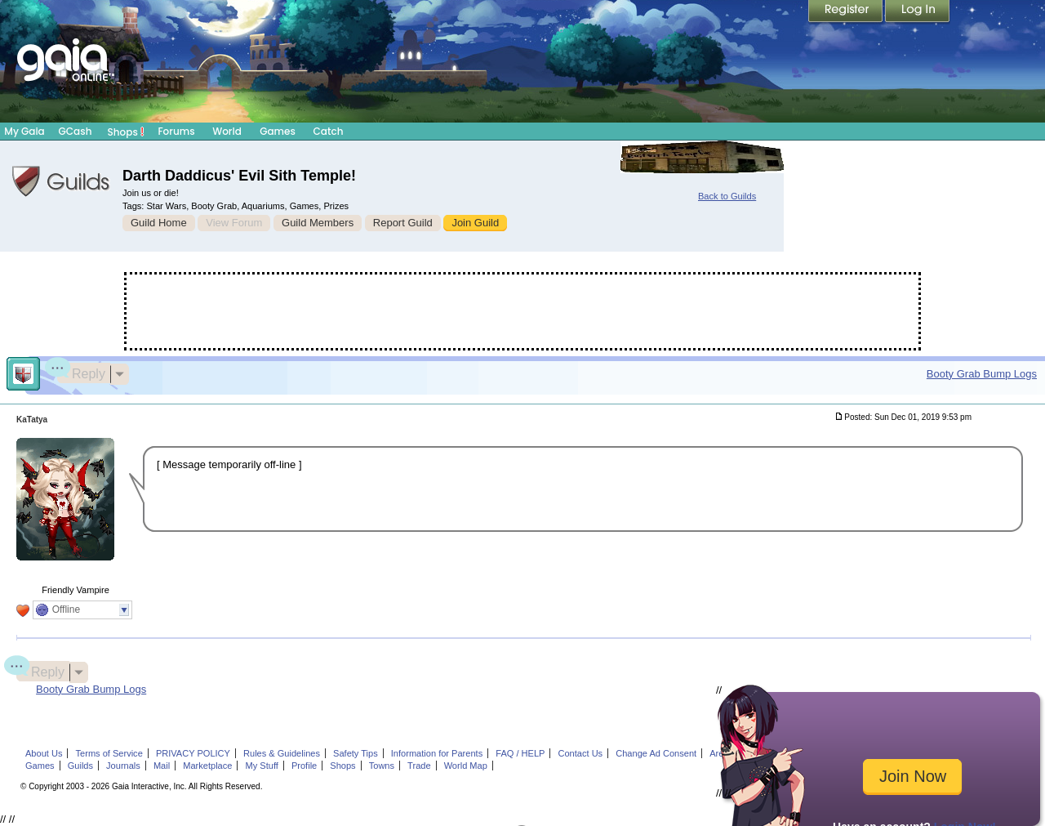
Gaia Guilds (61, 181)
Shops (126, 131)
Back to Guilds (727, 196)
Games (278, 131)
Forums (176, 131)
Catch (329, 131)
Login (917, 12)
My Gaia (24, 131)
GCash (75, 131)
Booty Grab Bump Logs (982, 374)
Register (846, 12)
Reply (81, 372)
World (227, 131)
